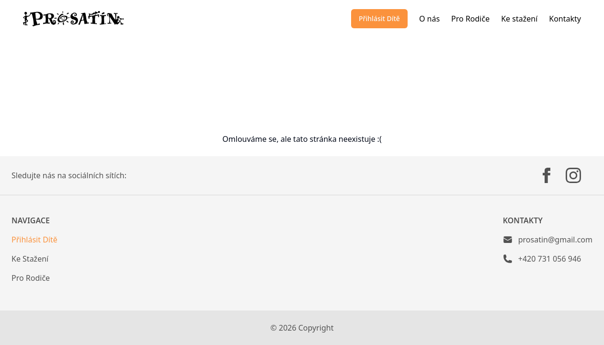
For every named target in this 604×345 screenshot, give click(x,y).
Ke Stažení (29, 258)
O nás (429, 18)
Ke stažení (519, 18)
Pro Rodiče (470, 18)
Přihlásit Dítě (379, 18)
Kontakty (565, 18)
